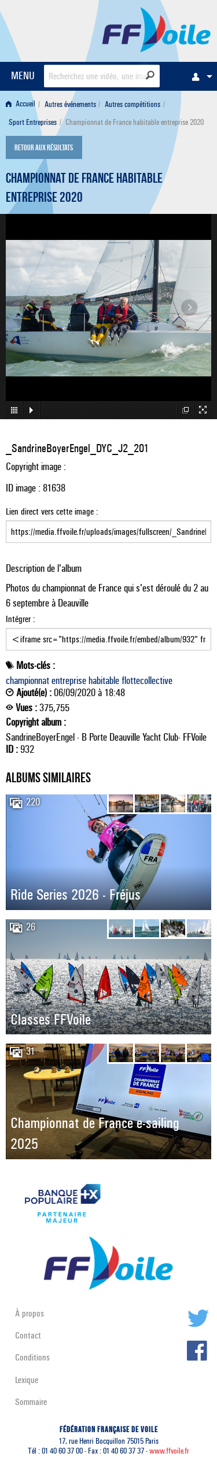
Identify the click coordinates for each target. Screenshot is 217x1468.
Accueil (20, 104)
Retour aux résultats (43, 149)
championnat (27, 680)
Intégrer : (108, 631)
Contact (28, 1335)
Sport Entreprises (33, 122)
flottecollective (147, 680)
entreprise (69, 680)
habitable (104, 680)
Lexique (26, 1379)
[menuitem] (199, 76)
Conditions (32, 1357)
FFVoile (156, 29)
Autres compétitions (132, 104)
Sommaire (31, 1401)
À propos (29, 1313)
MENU (23, 75)
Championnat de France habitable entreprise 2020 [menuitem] (134, 122)
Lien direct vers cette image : (108, 524)
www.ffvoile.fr (169, 1451)
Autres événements (70, 104)
